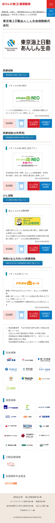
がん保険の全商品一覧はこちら (16, 200)
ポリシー (26, 510)
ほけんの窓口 (41, 506)
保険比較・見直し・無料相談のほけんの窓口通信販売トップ (25, 12)
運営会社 (17, 497)
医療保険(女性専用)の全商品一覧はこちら (19, 137)
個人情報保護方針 (32, 497)
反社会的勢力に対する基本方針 (18, 506)
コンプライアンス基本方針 (20, 501)
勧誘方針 (39, 501)
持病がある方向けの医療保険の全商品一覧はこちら (23, 263)
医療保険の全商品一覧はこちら (16, 75)
